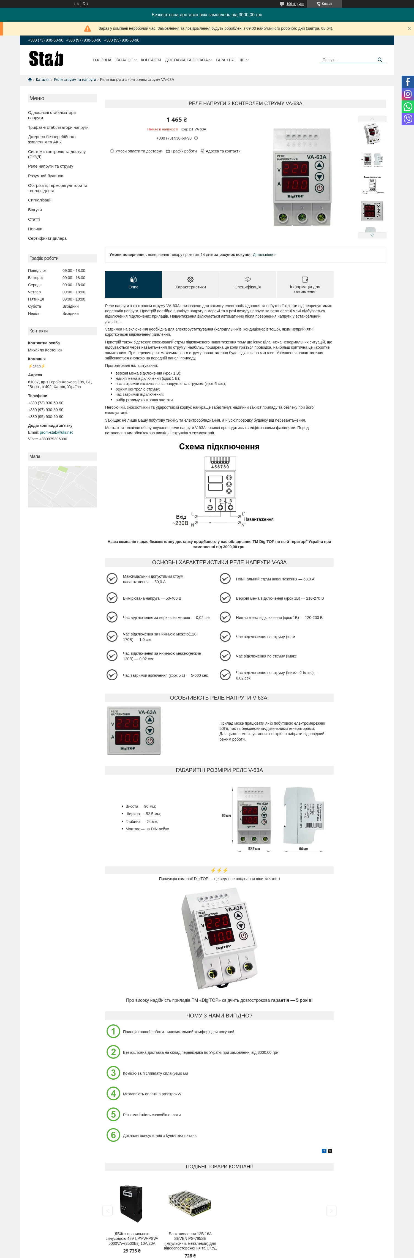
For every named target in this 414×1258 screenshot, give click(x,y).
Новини (35, 229)
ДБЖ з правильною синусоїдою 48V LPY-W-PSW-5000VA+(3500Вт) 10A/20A (132, 1239)
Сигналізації (39, 200)
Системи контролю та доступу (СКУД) (57, 154)
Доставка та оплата (186, 60)
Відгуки (35, 209)
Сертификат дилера (47, 238)
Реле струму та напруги (75, 79)
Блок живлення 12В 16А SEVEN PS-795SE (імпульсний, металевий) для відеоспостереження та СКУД (190, 1241)
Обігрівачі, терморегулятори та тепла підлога (57, 188)
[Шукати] (380, 59)
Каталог (124, 60)
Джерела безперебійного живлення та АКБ (52, 139)
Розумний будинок (45, 175)
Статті (34, 219)
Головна (102, 60)
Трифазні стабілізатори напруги (58, 127)
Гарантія (225, 60)
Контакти (151, 60)
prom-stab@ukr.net (56, 432)
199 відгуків (295, 4)
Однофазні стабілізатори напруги (52, 115)
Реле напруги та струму (50, 166)
